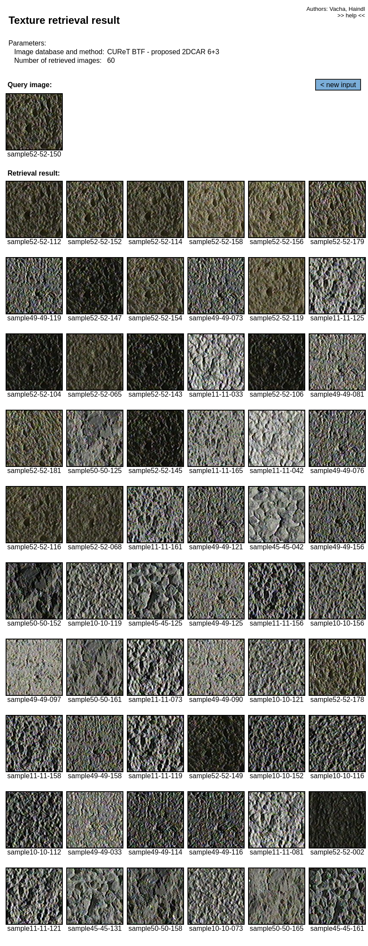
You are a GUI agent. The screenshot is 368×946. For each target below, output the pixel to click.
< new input (338, 84)
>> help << (351, 15)
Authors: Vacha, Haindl (336, 9)
